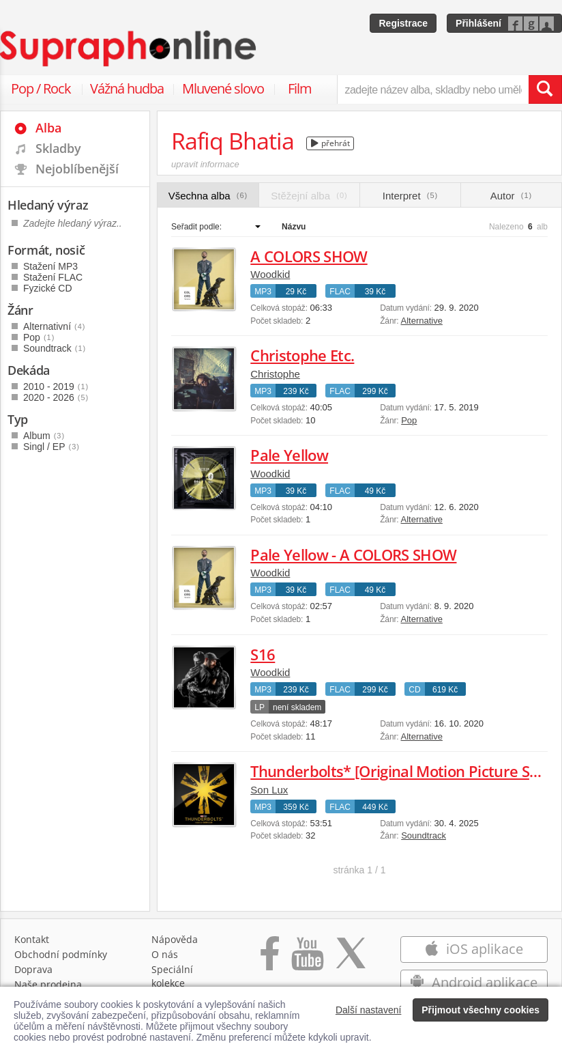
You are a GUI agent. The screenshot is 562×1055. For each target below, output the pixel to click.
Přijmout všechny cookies (480, 1009)
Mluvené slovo (223, 88)
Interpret (410, 195)
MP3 (262, 291)
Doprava (33, 969)
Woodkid (270, 274)
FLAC (340, 291)
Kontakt (31, 939)
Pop (409, 420)
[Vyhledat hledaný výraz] (545, 89)
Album (44, 435)
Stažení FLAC (53, 277)
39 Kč (375, 291)
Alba (48, 127)
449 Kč (374, 807)
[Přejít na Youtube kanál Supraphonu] (307, 960)
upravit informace (205, 164)
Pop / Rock (41, 88)
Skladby (58, 148)
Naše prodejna (48, 984)
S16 (262, 654)
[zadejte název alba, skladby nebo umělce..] (433, 89)
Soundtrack (423, 835)
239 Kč (295, 391)
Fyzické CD (47, 288)
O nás (164, 954)
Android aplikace (473, 982)
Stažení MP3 (50, 266)
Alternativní (54, 326)
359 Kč (295, 807)
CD (414, 689)
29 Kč (296, 291)
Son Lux (269, 790)
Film (300, 88)
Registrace (403, 23)
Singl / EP (51, 446)
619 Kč (445, 689)
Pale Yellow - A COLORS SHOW (353, 554)
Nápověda (174, 939)
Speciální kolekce (172, 976)
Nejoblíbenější (77, 168)
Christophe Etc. (302, 355)
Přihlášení (478, 23)
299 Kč (374, 391)
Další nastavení (369, 1009)
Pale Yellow (289, 455)
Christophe (275, 374)
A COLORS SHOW (308, 256)
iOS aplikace (473, 949)
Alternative (421, 320)
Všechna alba (208, 195)
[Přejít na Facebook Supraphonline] (269, 960)
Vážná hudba (127, 88)
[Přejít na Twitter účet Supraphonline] (351, 960)
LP (259, 707)
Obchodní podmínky (60, 954)
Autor (511, 195)
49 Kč (375, 491)
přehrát (330, 143)
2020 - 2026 (56, 397)
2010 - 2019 (56, 386)
